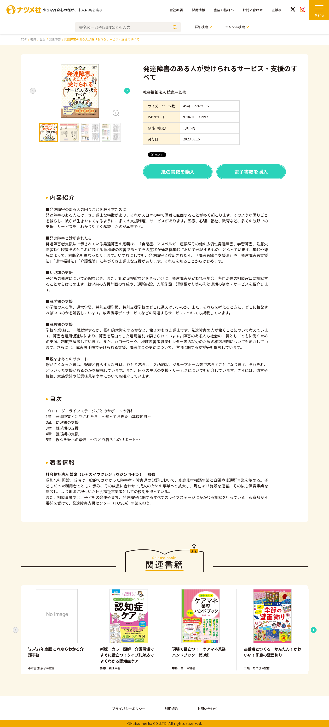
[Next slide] (127, 91)
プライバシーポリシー (128, 708)
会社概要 (176, 10)
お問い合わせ (252, 10)
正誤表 (276, 10)
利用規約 (171, 708)
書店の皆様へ (224, 10)
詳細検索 (204, 27)
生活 (43, 39)
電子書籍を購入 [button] (251, 171)
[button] (80, 91)
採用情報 (198, 10)
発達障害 (55, 39)
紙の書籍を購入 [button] (178, 171)
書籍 (33, 39)
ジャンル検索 (237, 27)
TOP (24, 39)
